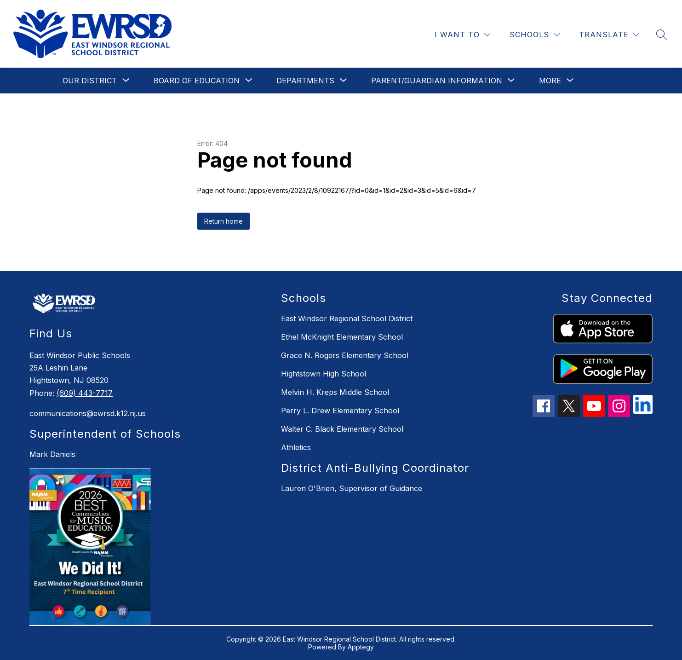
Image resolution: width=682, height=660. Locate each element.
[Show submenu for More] (550, 80)
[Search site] (661, 34)
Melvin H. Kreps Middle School (335, 392)
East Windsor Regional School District (347, 318)
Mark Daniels (52, 454)
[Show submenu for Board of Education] (197, 80)
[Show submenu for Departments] (305, 80)
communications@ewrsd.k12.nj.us (87, 413)
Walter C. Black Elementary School (342, 429)
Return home (223, 221)
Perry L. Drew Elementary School (340, 410)
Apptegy (361, 647)
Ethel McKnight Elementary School (342, 337)
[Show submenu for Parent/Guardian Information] (436, 80)
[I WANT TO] (462, 35)
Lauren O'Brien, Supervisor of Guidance (351, 488)
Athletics (296, 447)
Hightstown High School (323, 373)
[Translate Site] (609, 35)
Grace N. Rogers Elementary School (344, 355)
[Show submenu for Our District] (90, 80)
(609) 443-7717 (85, 393)
